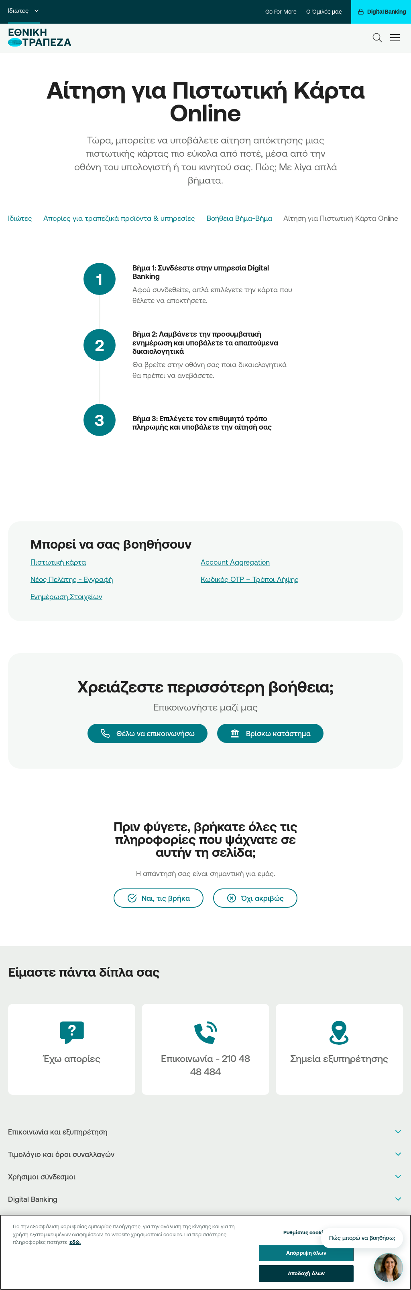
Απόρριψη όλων (306, 1253)
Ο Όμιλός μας (324, 11)
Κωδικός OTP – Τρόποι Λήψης (250, 579)
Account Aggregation (235, 562)
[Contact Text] (205, 1049)
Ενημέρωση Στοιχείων (66, 596)
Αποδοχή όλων (306, 1273)
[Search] (377, 37)
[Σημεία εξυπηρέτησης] (339, 1049)
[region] (205, 1252)
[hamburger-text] (395, 38)
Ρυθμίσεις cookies (306, 1232)
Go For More (281, 11)
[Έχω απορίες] (71, 1049)
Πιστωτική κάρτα (58, 562)
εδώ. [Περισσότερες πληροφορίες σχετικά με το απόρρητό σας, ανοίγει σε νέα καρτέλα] (75, 1242)
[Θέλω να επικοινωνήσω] (147, 733)
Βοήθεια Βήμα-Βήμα (239, 218)
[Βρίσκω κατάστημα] (270, 733)
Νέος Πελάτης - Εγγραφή (72, 579)
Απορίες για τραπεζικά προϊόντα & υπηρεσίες (119, 218)
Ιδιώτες (24, 10)
